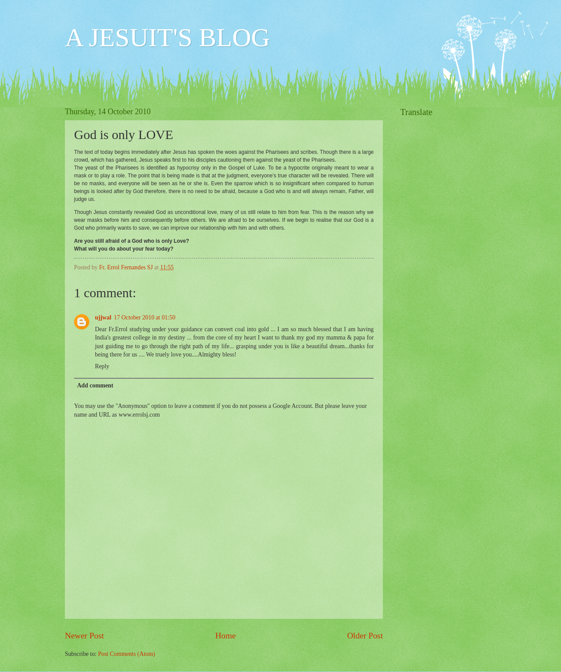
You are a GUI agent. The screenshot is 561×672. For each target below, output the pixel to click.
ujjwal (103, 317)
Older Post (365, 635)
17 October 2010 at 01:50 (145, 317)
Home (225, 635)
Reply (102, 366)
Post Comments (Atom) (126, 654)
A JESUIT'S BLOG (167, 37)
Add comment (95, 385)
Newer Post (84, 635)
